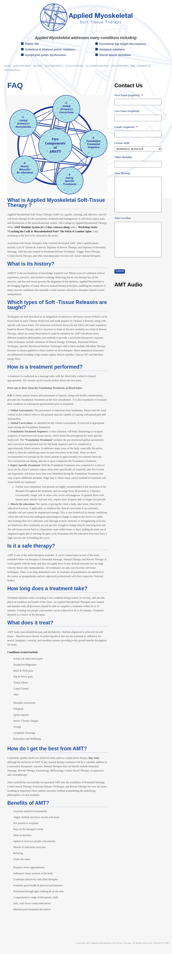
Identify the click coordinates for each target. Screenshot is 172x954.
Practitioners (119, 65)
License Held (121, 143)
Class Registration (97, 65)
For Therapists (54, 65)
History (37, 65)
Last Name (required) (126, 111)
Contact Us (144, 65)
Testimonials (12, 70)
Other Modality (123, 157)
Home (7, 65)
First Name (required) (128, 95)
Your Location (122, 218)
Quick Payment (22, 65)
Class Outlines (74, 65)
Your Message (122, 173)
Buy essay (93, 757)
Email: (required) (126, 127)
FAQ (133, 65)
